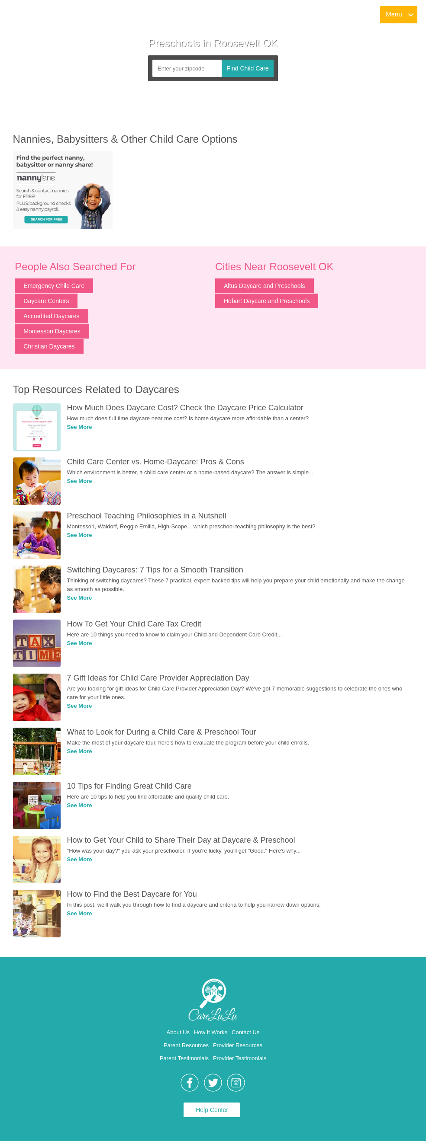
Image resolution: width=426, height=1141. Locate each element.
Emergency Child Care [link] (53, 285)
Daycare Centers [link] (46, 300)
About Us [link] (178, 1032)
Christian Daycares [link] (48, 346)
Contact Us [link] (245, 1032)
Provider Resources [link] (237, 1045)
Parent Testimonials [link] (184, 1058)
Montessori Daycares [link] (52, 331)
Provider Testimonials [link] (239, 1058)
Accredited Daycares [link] (51, 316)
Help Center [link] (212, 1109)
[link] (39, 15)
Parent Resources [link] (186, 1045)
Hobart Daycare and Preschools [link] (267, 300)
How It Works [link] (210, 1032)
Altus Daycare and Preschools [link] (264, 285)
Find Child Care (247, 68)
